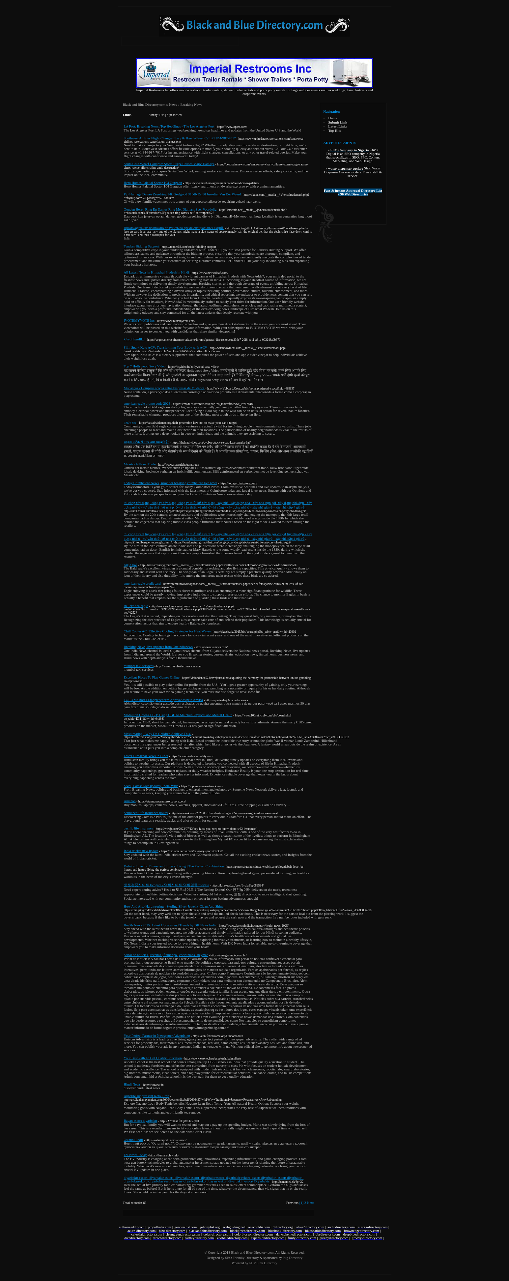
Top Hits (334, 130)
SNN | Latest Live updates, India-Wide (151, 786)
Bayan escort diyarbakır (140, 1120)
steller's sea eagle (136, 606)
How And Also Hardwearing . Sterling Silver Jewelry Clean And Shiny (174, 906)
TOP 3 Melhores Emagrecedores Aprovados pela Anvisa (163, 700)
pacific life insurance (138, 828)
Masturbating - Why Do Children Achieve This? (158, 734)
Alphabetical (174, 115)
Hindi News (132, 1084)
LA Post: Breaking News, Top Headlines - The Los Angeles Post (169, 126)
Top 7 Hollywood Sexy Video (145, 366)
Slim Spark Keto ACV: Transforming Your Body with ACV (165, 347)
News (173, 104)
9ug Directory (292, 1258)
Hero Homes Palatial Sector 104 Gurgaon (153, 183)
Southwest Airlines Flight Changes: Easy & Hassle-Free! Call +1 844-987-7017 (180, 138)
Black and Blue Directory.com (144, 104)
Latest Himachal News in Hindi (146, 756)
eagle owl (130, 565)
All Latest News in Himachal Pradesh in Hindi (156, 272)
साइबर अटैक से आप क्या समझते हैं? (146, 442)
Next (310, 1203)
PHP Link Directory (263, 1263)
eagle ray (130, 422)
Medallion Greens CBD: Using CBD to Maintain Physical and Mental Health (178, 715)
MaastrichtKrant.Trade (140, 464)
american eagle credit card (142, 583)
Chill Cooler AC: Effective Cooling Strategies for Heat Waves (167, 631)
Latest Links (337, 126)
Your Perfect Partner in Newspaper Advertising (157, 1035)
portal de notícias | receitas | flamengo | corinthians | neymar (166, 955)
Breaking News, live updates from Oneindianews (158, 647)
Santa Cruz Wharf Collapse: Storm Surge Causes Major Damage (169, 164)
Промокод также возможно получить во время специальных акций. (174, 228)
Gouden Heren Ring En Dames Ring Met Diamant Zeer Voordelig (170, 209)
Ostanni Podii (133, 1140)
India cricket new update (141, 851)
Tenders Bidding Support (141, 246)
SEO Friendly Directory (242, 1258)
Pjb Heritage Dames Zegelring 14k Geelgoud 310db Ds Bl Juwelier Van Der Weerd (182, 194)
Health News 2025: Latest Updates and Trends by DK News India (170, 925)
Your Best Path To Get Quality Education (153, 1058)
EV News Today (135, 1155)
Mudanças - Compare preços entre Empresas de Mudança (164, 388)
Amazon (130, 801)
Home (332, 118)
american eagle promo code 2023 (147, 403)
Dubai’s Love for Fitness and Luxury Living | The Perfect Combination (174, 866)
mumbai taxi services (139, 666)
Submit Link (337, 122)
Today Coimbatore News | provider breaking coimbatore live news (170, 483)
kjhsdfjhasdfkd (134, 339)
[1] (301, 1203)
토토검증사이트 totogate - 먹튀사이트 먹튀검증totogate (166, 885)
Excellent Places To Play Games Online (152, 677)
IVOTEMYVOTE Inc (139, 320)
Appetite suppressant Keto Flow (146, 1096)
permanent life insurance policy (146, 813)
